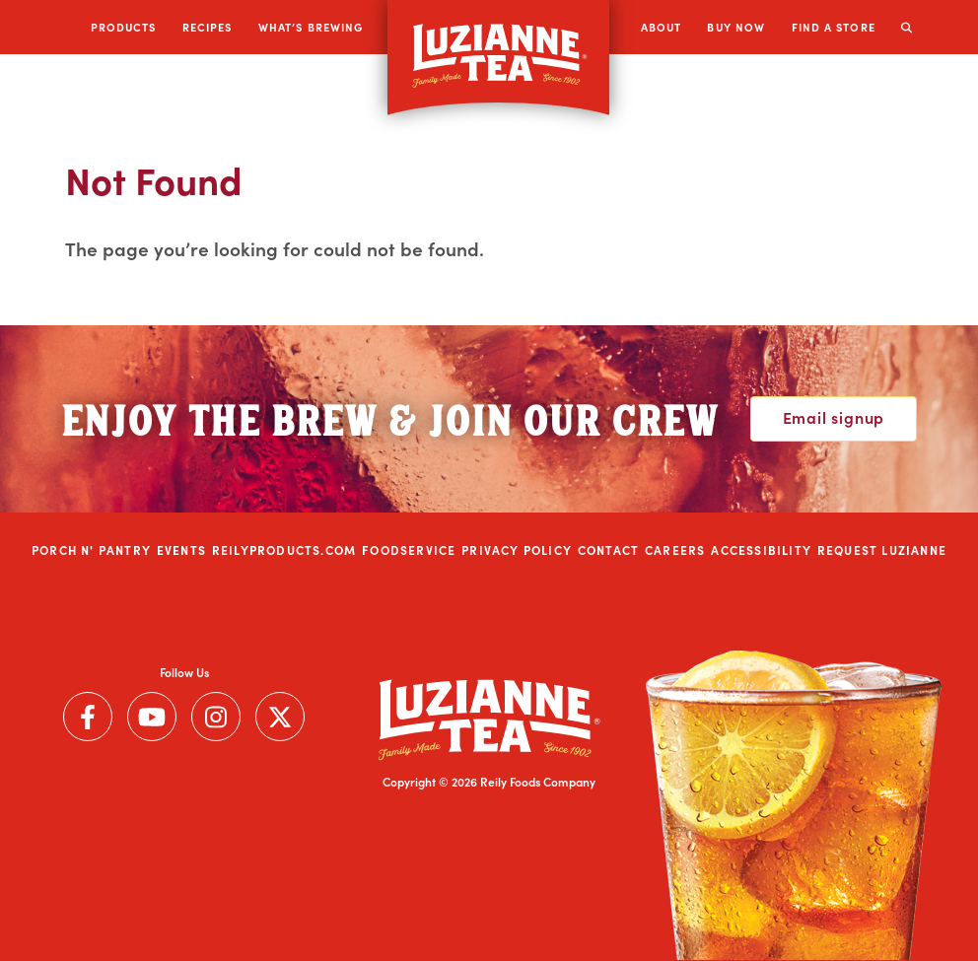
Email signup (834, 417)
